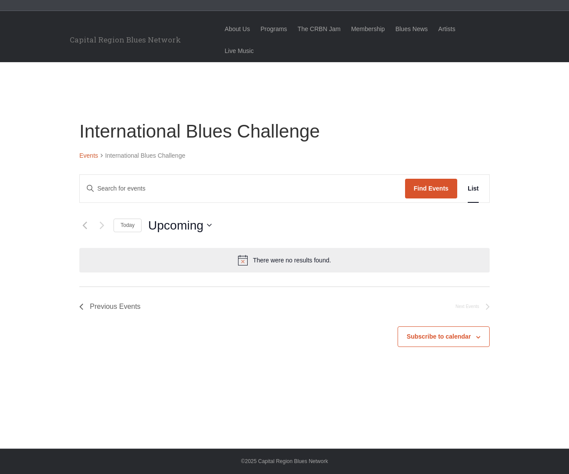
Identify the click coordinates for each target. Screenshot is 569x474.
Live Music (488, 28)
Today (128, 225)
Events (88, 155)
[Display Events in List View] (473, 188)
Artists (454, 28)
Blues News (419, 28)
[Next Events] (101, 225)
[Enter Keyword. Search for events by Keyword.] (242, 188)
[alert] (284, 260)
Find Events (431, 188)
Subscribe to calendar (439, 336)
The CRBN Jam (327, 28)
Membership (376, 28)
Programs (281, 28)
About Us (245, 28)
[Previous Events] (84, 225)
